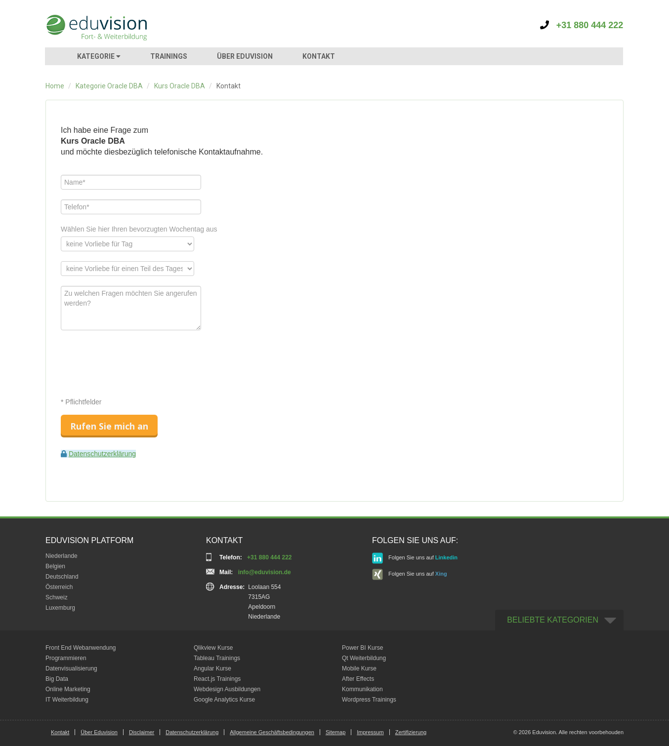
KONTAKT (318, 56)
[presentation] (136, 359)
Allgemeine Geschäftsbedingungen (272, 732)
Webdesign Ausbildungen (227, 689)
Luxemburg (60, 607)
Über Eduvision (99, 732)
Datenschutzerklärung (102, 454)
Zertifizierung (411, 732)
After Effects (358, 678)
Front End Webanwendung (80, 647)
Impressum (370, 732)
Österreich (59, 587)
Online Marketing (67, 689)
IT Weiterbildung (66, 699)
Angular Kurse (212, 668)
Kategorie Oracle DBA (109, 86)
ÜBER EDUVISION (245, 56)
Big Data (56, 678)
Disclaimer (141, 732)
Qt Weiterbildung (364, 658)
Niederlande (61, 555)
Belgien (55, 566)
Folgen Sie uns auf (415, 558)
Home (54, 86)
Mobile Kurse (359, 668)
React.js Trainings (217, 678)
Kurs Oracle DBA (179, 86)
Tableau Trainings (217, 658)
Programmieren (65, 658)
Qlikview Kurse (213, 647)
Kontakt (60, 732)
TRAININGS (168, 56)
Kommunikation (362, 689)
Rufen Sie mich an (109, 426)
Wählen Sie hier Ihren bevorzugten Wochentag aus (139, 229)
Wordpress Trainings (369, 699)
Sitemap (335, 732)
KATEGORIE (99, 56)
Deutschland (62, 576)
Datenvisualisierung (71, 668)
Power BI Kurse (362, 647)
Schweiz (56, 597)
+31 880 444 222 (582, 25)
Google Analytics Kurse (224, 699)
